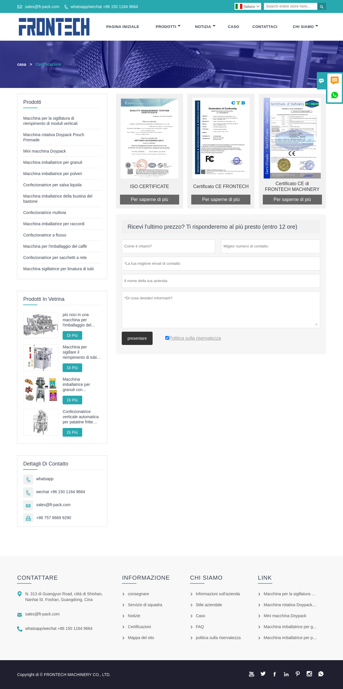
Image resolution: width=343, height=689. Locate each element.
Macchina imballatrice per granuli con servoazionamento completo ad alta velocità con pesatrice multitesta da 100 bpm (80, 384)
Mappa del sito (141, 637)
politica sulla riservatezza (218, 637)
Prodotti (168, 27)
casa (21, 64)
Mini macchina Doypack (44, 151)
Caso (233, 27)
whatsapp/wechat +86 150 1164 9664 (104, 6)
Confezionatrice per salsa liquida (52, 185)
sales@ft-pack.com (42, 6)
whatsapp (44, 478)
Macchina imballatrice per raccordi (53, 223)
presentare (137, 338)
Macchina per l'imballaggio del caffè (55, 246)
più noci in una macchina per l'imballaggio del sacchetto (77, 320)
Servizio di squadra (145, 604)
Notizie (134, 615)
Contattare (37, 578)
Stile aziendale (209, 604)
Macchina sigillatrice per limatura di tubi (58, 268)
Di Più (72, 335)
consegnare (138, 594)
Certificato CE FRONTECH (221, 186)
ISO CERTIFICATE (149, 186)
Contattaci (265, 27)
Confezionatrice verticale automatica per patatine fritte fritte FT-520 (81, 417)
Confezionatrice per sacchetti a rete (55, 257)
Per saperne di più (149, 199)
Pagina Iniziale (122, 27)
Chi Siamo (305, 27)
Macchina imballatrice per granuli (52, 162)
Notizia (205, 27)
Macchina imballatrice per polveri (52, 173)
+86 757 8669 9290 (53, 517)
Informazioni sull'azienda (218, 594)
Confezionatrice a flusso (44, 235)
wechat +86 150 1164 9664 (60, 491)
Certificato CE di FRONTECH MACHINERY (292, 186)
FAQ (200, 626)
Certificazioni (139, 626)
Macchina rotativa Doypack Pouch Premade (303, 604)
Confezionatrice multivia (44, 212)
